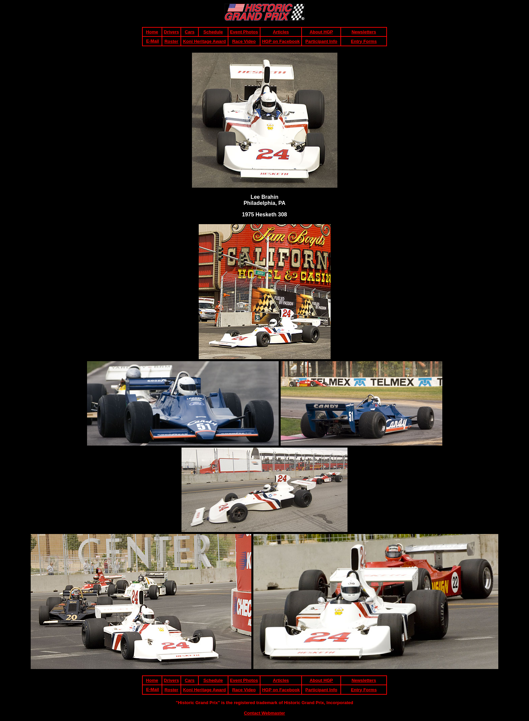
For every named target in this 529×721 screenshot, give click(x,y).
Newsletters (364, 31)
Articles (281, 31)
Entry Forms (364, 41)
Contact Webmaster (264, 713)
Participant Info (321, 41)
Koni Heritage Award (204, 41)
